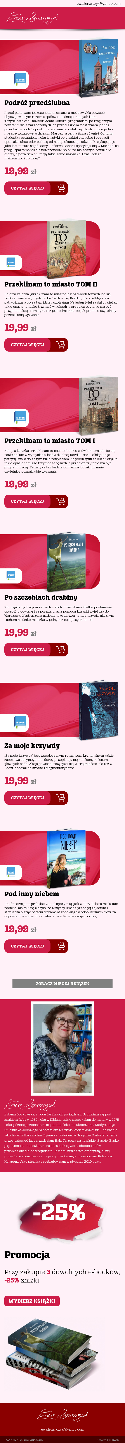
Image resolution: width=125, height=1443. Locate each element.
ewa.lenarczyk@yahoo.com (62, 1429)
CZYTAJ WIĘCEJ (27, 188)
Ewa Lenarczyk (32, 18)
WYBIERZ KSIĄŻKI (32, 1301)
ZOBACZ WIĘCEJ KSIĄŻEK (62, 983)
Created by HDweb (108, 1439)
